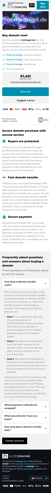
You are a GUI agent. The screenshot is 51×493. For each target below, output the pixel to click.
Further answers (14, 440)
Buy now (42, 5)
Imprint (6, 476)
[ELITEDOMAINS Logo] (25, 456)
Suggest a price (25, 100)
